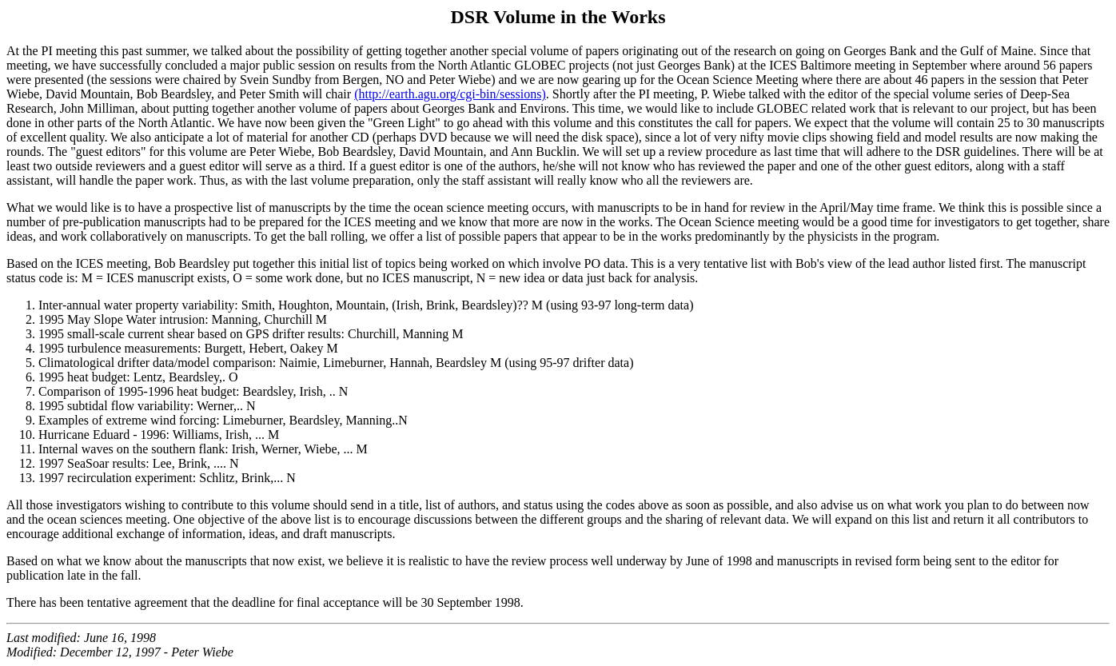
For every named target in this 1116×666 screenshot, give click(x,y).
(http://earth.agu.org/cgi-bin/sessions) (450, 94)
